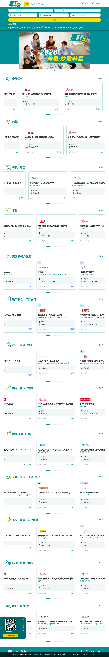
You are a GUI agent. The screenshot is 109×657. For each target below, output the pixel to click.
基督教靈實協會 (45, 185)
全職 (75, 197)
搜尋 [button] (54, 20)
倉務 (61, 27)
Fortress (43, 493)
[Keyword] (34, 10)
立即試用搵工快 (10, 635)
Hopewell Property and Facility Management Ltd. (55, 316)
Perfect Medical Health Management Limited (54, 273)
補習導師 (68, 27)
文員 (55, 27)
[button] (11, 10)
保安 (81, 27)
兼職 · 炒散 (14, 28)
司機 (75, 27)
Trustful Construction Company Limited (95, 362)
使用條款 (68, 654)
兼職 (32, 109)
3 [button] (61, 114)
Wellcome (86, 405)
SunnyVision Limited (89, 493)
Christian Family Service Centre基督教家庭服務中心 (56, 362)
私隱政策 (61, 654)
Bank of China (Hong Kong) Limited (51, 622)
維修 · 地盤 (37, 28)
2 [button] (54, 114)
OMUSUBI (43, 96)
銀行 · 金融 (26, 28)
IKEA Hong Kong (45, 536)
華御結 (85, 96)
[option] (59, 97)
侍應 (47, 28)
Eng (43, 4)
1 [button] (48, 114)
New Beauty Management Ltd (92, 273)
